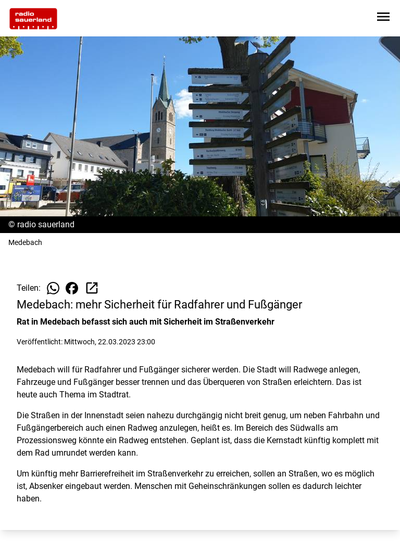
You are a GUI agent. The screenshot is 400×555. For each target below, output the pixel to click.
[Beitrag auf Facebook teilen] (72, 288)
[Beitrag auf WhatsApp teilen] (53, 288)
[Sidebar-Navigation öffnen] (383, 18)
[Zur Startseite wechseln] (33, 18)
